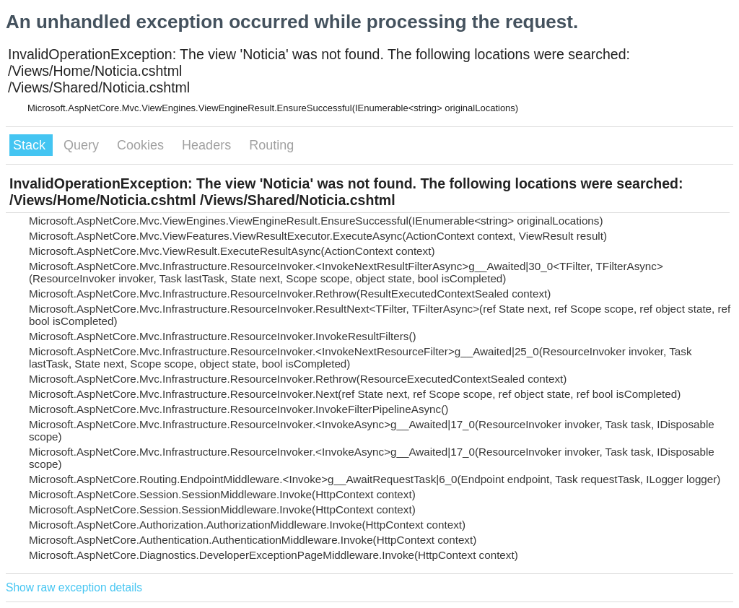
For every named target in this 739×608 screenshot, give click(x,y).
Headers (208, 145)
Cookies (142, 145)
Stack (31, 145)
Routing (271, 145)
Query (83, 145)
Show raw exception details (74, 587)
